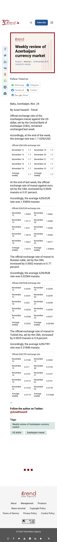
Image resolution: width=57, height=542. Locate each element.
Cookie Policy (48, 513)
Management (27, 503)
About (13, 503)
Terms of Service (11, 513)
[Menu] (52, 22)
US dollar (16, 432)
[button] (5, 49)
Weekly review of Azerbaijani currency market (30, 426)
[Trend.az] (10, 22)
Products (42, 503)
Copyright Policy (38, 508)
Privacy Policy (30, 513)
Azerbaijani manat (35, 432)
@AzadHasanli (18, 411)
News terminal (18, 508)
